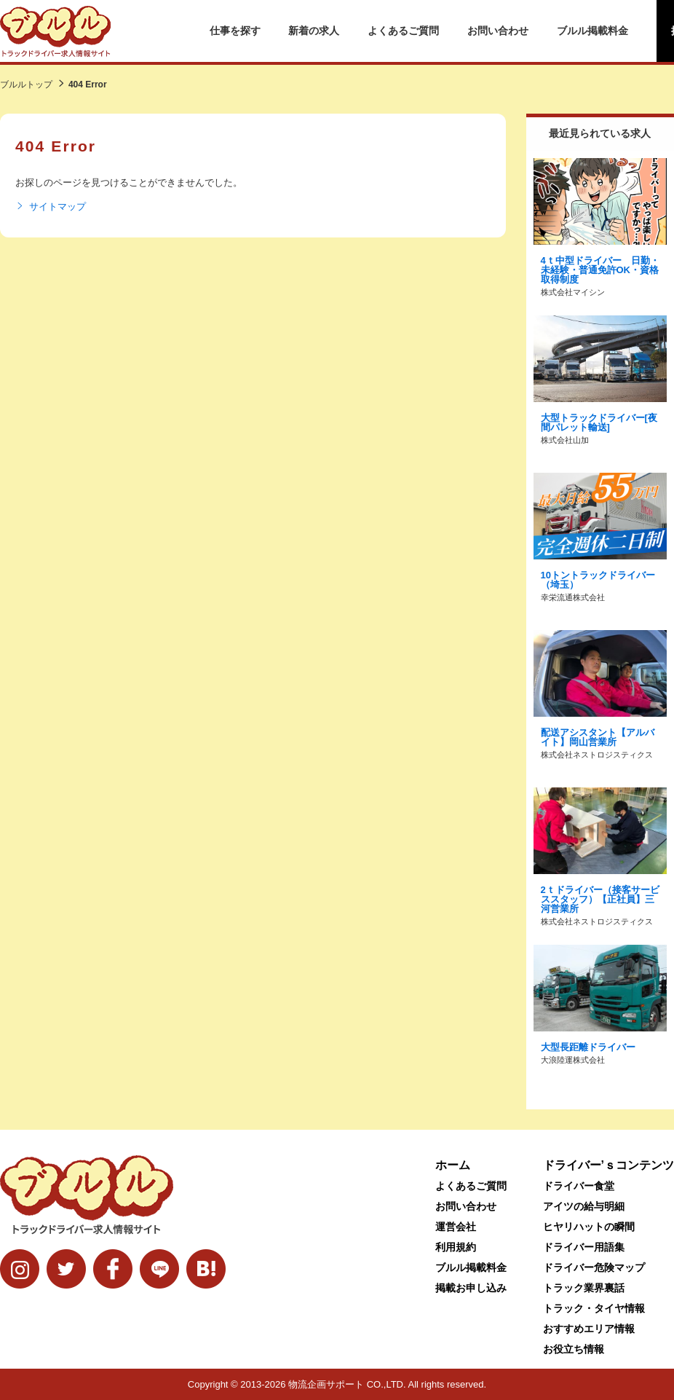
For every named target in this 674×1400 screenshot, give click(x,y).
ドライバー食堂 (578, 1186)
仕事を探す (235, 30)
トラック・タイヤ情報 (594, 1308)
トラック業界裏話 (584, 1288)
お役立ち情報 (573, 1349)
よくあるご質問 (403, 30)
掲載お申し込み (471, 1288)
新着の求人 (313, 30)
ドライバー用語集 (584, 1247)
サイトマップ (50, 207)
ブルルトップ (26, 84)
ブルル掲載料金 (592, 30)
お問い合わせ (497, 30)
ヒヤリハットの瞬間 (589, 1226)
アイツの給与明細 (584, 1206)
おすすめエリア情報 (589, 1328)
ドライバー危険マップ (594, 1267)
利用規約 (455, 1247)
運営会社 (455, 1226)
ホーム (452, 1165)
